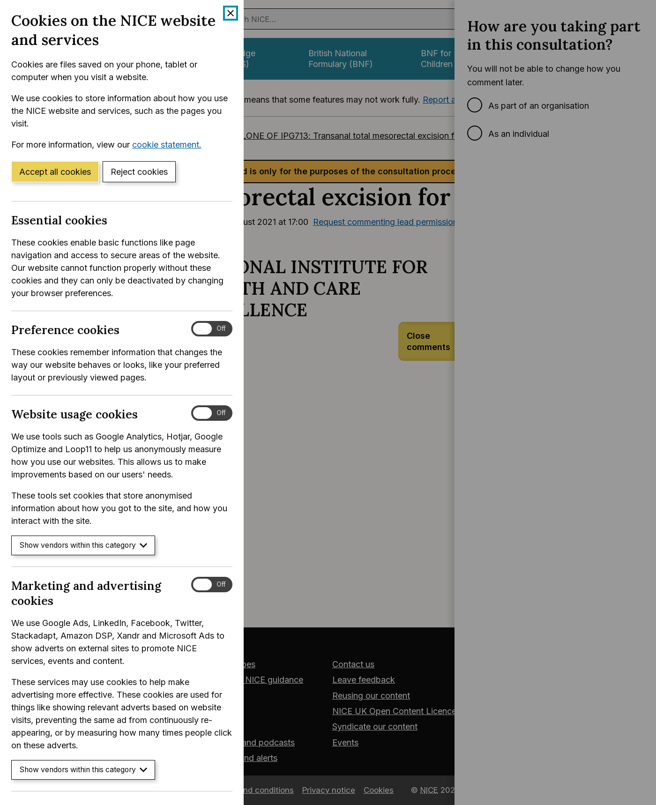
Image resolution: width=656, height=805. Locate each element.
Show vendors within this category (83, 545)
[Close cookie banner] (230, 13)
